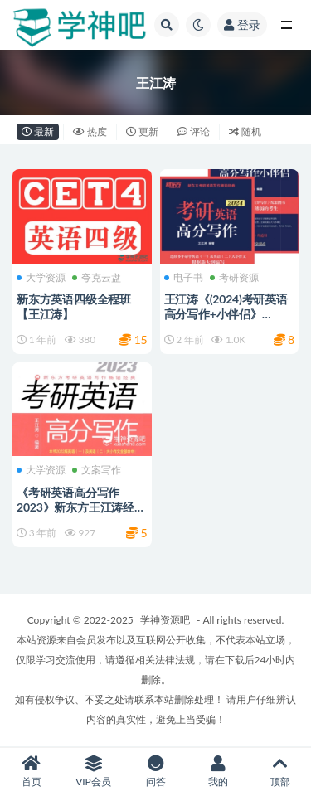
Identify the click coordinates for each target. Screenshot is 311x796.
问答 (155, 771)
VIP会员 (93, 771)
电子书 (183, 278)
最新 (38, 131)
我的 (218, 771)
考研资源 (234, 278)
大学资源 (41, 278)
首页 (31, 771)
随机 (245, 131)
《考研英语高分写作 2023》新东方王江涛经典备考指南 (81, 507)
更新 (142, 131)
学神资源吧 (165, 620)
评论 (193, 131)
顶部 (280, 771)
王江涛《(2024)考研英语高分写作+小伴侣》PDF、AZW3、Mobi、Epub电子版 (226, 321)
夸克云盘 (96, 278)
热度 (90, 131)
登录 (242, 24)
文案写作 (96, 470)
